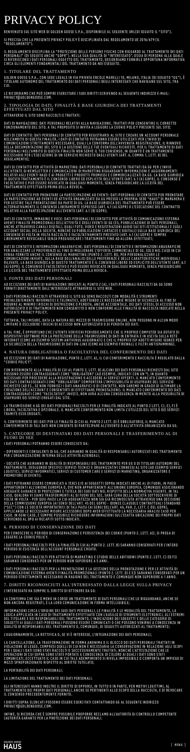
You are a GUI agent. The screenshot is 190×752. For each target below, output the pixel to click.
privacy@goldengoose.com (27, 97)
